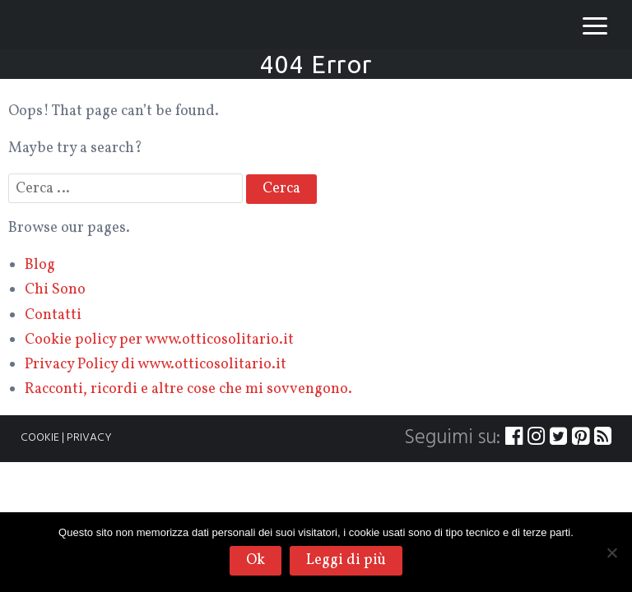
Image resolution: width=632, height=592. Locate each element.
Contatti (53, 315)
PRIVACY (89, 437)
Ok (255, 560)
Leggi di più (346, 560)
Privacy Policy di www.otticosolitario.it (155, 364)
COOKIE (40, 437)
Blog (40, 265)
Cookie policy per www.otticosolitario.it (159, 340)
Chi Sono (55, 290)
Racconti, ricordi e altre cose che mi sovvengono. (188, 389)
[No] (611, 552)
